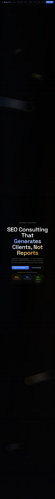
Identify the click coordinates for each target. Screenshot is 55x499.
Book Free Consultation (20, 267)
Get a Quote (49, 2)
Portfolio (30, 2)
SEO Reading (20, 2)
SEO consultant (24, 259)
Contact (43, 2)
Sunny (6, 2)
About (25, 2)
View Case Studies (36, 267)
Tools (35, 2)
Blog (39, 2)
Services (13, 2)
